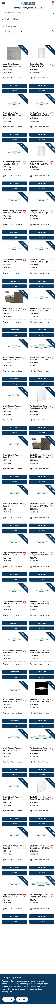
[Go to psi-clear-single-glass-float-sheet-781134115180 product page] (14, 851)
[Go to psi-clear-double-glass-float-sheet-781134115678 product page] (14, 216)
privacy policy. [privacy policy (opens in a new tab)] (40, 986)
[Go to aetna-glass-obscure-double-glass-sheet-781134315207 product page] (14, 70)
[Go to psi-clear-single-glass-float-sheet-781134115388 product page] (41, 607)
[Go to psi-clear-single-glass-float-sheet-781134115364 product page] (14, 461)
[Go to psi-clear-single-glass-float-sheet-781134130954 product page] (41, 118)
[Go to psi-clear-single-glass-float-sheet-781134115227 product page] (14, 705)
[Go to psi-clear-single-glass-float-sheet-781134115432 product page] (41, 509)
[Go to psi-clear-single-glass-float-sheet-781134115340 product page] (14, 607)
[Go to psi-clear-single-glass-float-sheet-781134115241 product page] (14, 803)
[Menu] (3, 3)
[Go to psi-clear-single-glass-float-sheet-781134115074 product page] (41, 851)
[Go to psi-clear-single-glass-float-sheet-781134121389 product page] (41, 314)
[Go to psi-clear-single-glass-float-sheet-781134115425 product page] (14, 509)
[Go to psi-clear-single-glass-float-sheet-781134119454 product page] (14, 363)
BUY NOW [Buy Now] (14, 91)
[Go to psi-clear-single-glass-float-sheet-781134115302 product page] (14, 558)
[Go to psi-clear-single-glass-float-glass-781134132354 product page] (14, 167)
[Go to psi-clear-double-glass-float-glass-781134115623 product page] (41, 265)
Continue (8, 999)
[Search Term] (28, 13)
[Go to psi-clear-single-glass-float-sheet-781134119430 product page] (41, 461)
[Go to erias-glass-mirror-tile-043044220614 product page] (41, 70)
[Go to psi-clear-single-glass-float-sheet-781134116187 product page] (14, 314)
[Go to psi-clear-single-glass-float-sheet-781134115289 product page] (41, 705)
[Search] (52, 13)
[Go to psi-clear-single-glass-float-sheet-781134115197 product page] (41, 803)
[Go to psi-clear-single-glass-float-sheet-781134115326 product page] (14, 754)
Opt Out (22, 999)
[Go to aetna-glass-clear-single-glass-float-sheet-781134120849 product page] (41, 412)
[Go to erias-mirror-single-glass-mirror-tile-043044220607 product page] (41, 167)
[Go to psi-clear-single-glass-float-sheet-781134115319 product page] (14, 656)
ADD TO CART (14, 85)
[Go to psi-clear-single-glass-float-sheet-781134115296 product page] (41, 656)
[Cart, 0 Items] (51, 3)
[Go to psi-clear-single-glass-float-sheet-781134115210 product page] (41, 754)
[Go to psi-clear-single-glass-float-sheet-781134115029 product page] (41, 900)
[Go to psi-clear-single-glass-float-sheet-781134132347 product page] (41, 216)
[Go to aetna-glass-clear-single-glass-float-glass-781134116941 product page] (14, 118)
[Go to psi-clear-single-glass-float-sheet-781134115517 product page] (14, 265)
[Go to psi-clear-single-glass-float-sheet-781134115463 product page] (14, 412)
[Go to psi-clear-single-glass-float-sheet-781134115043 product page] (14, 900)
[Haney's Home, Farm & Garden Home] (28, 3)
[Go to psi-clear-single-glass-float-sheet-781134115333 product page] (41, 558)
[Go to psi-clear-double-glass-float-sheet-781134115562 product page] (41, 363)
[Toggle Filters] (53, 31)
